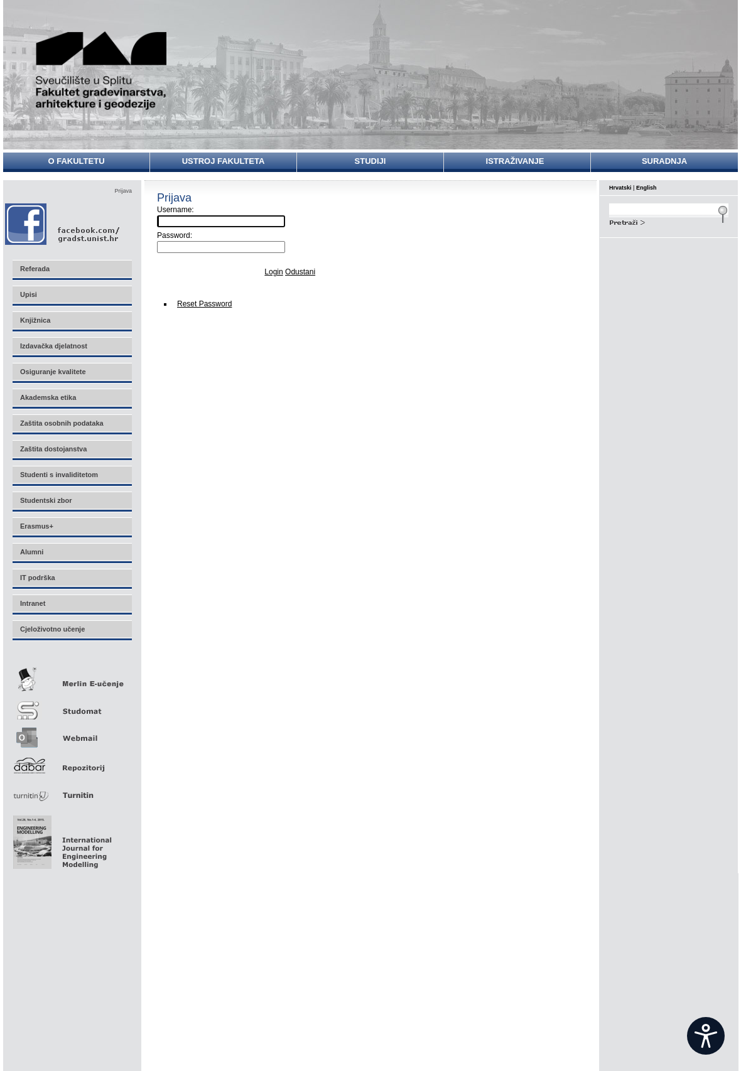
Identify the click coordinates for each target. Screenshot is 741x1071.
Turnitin (72, 790)
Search (668, 221)
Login (273, 271)
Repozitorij (72, 762)
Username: (175, 209)
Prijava (123, 191)
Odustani (300, 271)
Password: (174, 235)
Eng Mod (60, 838)
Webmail (72, 733)
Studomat (72, 705)
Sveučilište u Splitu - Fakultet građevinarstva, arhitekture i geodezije (102, 70)
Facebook (63, 223)
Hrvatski (620, 188)
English (646, 188)
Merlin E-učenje (72, 677)
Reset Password (204, 303)
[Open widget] (706, 1036)
